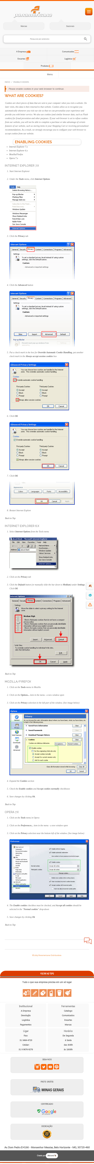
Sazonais (70, 26)
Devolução (26, 1015)
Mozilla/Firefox (16, 154)
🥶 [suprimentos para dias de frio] (90, 595)
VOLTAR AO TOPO (47, 973)
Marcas (24, 26)
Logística (68, 58)
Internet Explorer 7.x (18, 147)
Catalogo (68, 1011)
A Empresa (21, 51)
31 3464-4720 (26, 1040)
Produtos (45, 66)
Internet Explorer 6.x (18, 150)
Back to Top (10, 518)
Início (7, 82)
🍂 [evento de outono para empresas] (90, 585)
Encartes (22, 58)
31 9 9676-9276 (26, 1049)
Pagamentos (25, 1024)
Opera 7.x (13, 158)
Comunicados (68, 51)
